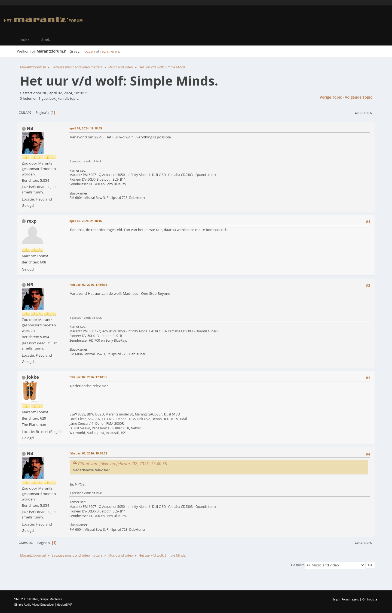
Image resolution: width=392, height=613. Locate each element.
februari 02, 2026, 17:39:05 (88, 285)
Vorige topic (331, 97)
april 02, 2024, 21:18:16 (85, 221)
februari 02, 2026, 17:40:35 (88, 377)
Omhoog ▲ (370, 599)
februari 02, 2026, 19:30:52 (88, 453)
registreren (109, 51)
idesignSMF (64, 604)
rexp (31, 221)
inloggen (88, 51)
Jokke (33, 377)
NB (30, 128)
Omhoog (26, 543)
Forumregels (350, 599)
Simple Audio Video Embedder (34, 604)
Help (335, 599)
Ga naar (297, 565)
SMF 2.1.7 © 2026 (26, 599)
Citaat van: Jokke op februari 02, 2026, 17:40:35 (122, 464)
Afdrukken (363, 113)
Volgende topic (358, 97)
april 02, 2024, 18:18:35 (85, 128)
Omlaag (25, 112)
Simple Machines (51, 599)
